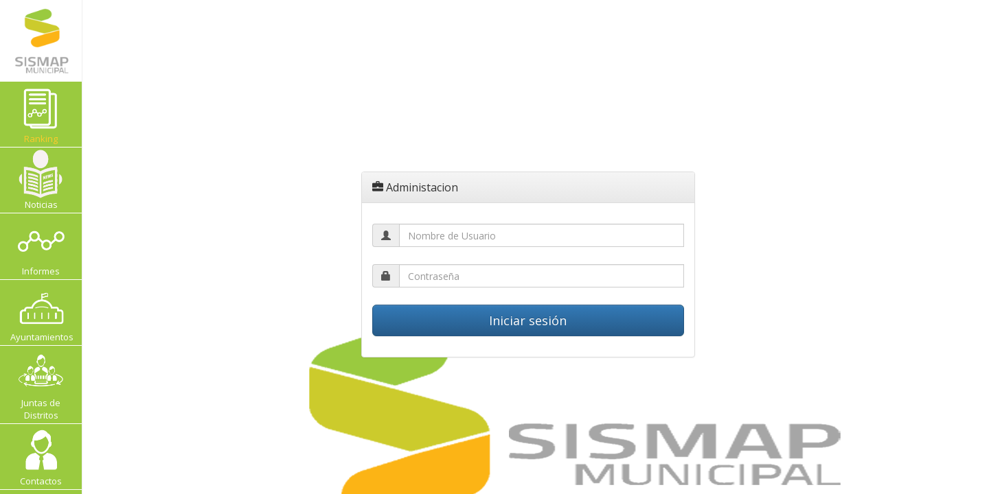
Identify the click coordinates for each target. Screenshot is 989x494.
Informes (40, 246)
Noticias (40, 180)
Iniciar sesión (528, 320)
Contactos (40, 456)
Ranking (49, 114)
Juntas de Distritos (40, 384)
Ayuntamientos (41, 312)
